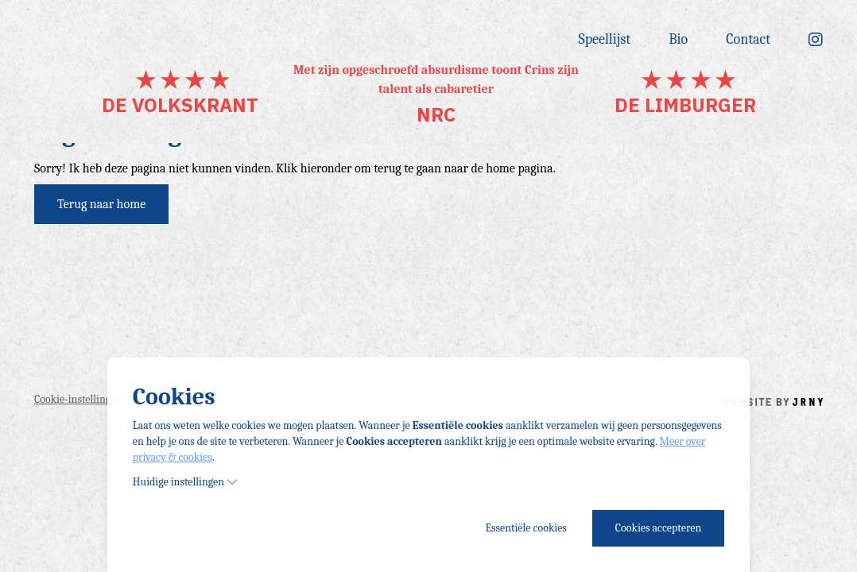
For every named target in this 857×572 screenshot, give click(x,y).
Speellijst (605, 39)
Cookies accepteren (658, 528)
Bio (678, 39)
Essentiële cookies (525, 528)
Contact (748, 39)
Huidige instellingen (185, 482)
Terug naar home (101, 204)
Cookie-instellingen (78, 399)
